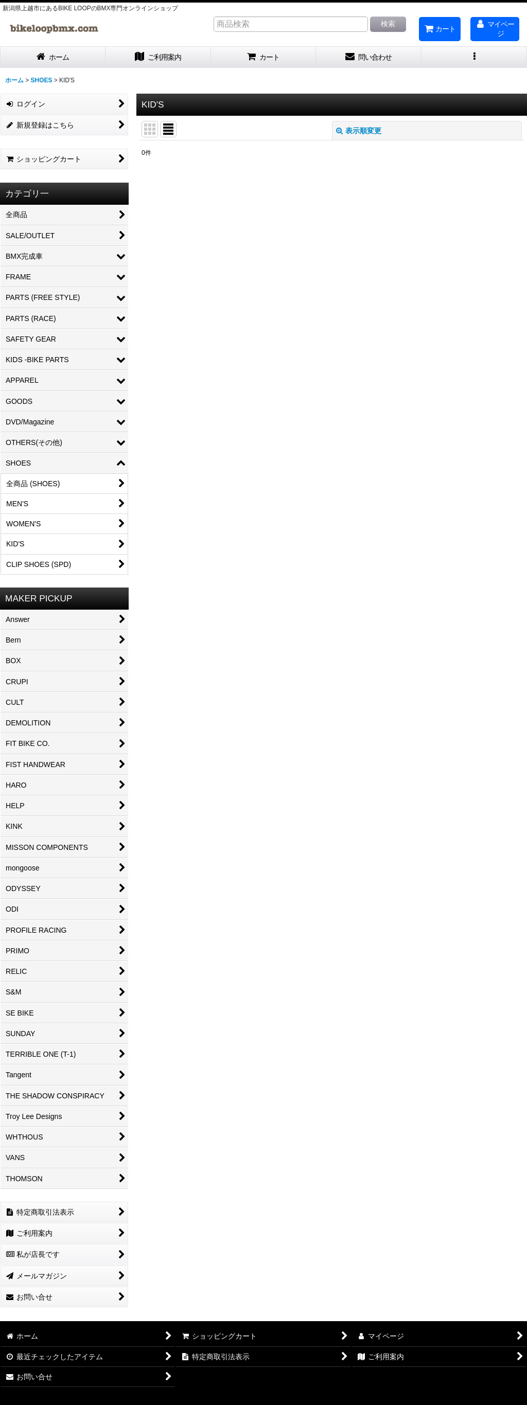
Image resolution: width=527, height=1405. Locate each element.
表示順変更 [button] (358, 131)
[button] (474, 57)
